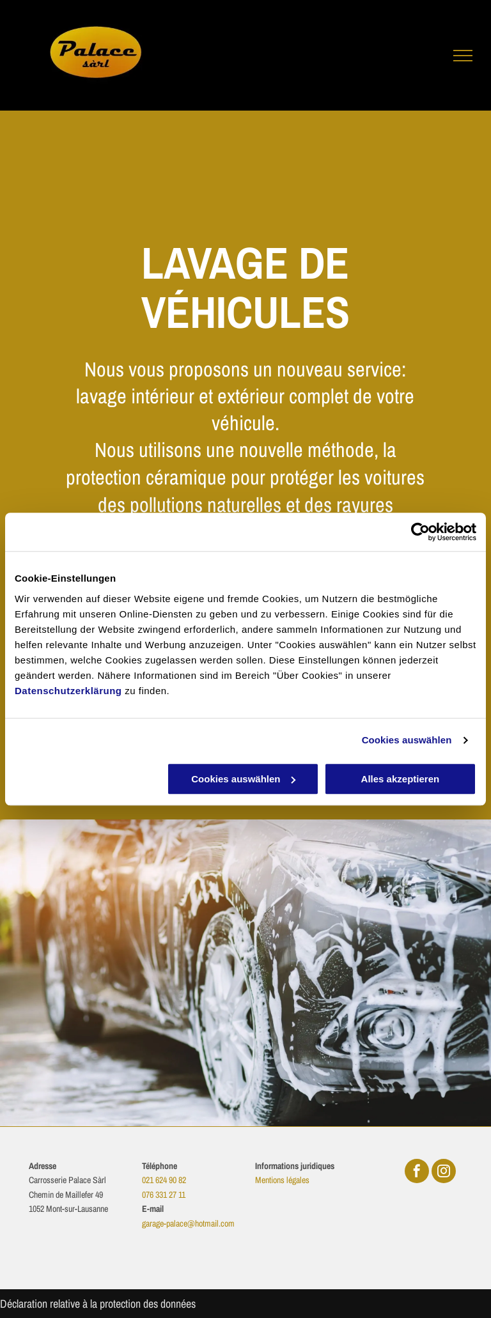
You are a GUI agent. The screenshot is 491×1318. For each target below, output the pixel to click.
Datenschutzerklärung (68, 690)
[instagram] (444, 1172)
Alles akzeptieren (400, 778)
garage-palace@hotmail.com (188, 1223)
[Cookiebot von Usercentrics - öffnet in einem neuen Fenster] (420, 531)
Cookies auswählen (407, 739)
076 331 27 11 (163, 1194)
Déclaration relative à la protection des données (98, 1304)
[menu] (462, 55)
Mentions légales (282, 1180)
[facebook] (417, 1172)
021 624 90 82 (164, 1180)
